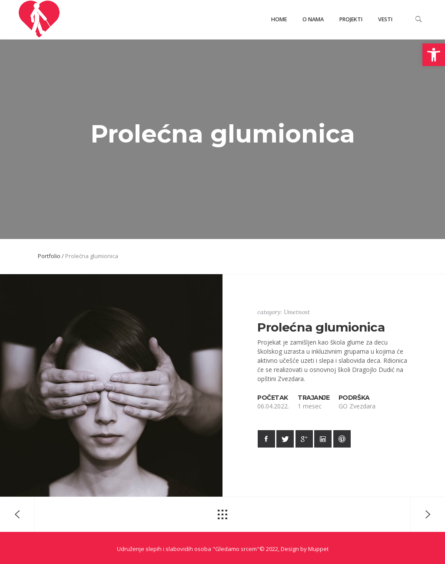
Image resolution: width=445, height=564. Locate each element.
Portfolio (49, 256)
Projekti (350, 19)
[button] (433, 54)
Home (279, 19)
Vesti (385, 19)
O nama (313, 19)
